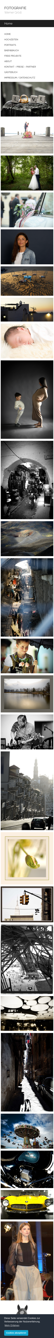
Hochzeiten (11, 39)
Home (7, 34)
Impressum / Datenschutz (19, 77)
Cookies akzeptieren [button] (16, 1333)
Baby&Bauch (11, 50)
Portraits (10, 45)
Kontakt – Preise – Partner (20, 67)
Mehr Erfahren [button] (12, 1325)
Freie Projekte (12, 56)
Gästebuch (10, 72)
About (8, 61)
